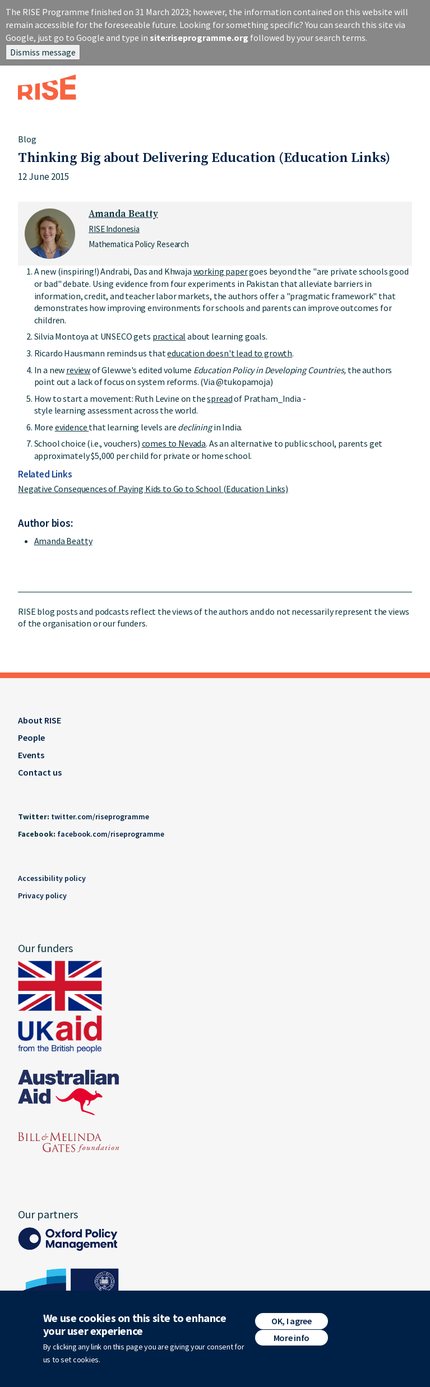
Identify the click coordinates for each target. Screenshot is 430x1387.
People (31, 737)
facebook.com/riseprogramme (110, 834)
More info (291, 1337)
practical (169, 336)
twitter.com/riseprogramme (100, 816)
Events (31, 754)
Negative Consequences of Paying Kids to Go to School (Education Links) (153, 488)
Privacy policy (42, 895)
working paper (220, 271)
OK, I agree (291, 1320)
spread (219, 398)
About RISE (39, 720)
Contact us (40, 772)
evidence (72, 427)
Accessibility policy (52, 878)
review (78, 369)
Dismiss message (43, 52)
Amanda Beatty (123, 214)
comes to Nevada (174, 443)
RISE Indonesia (114, 229)
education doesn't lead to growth (229, 353)
